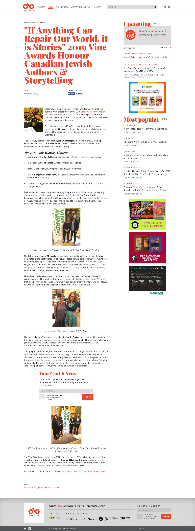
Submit (155, 7)
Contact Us (140, 528)
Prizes (56, 487)
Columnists (62, 7)
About (97, 7)
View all (164, 48)
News (50, 7)
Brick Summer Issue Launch (152, 30)
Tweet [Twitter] (79, 93)
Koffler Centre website (91, 471)
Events (41, 7)
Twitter (25, 528)
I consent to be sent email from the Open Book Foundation (54, 397)
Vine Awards (29, 487)
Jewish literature (44, 487)
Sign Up (88, 397)
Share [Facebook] (71, 93)
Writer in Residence (81, 7)
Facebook (29, 528)
